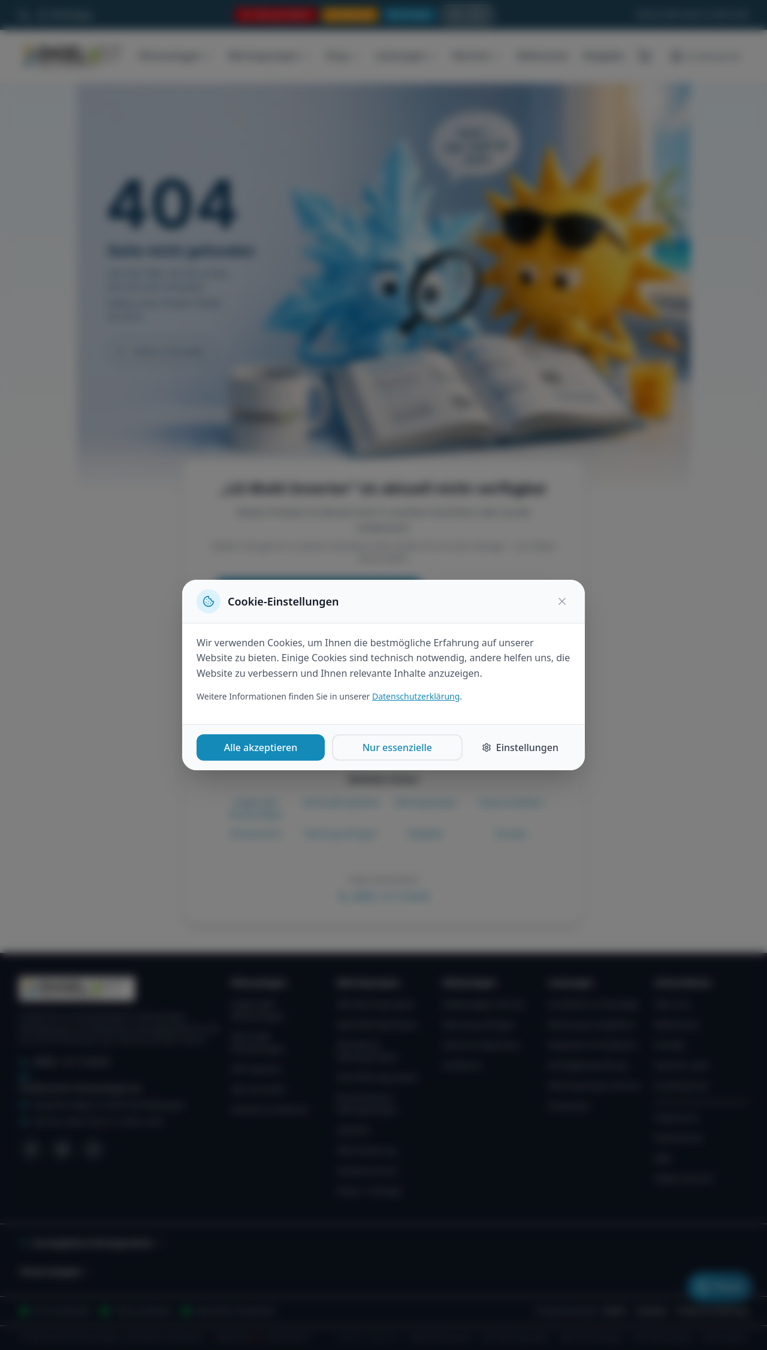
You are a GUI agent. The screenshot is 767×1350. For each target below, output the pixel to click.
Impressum (676, 1117)
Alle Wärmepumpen (376, 1004)
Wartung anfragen (341, 833)
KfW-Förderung (367, 1150)
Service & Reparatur (481, 1045)
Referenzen (543, 55)
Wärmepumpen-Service (594, 1085)
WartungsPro (725, 1338)
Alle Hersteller (258, 1089)
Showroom (569, 1106)
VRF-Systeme (256, 1068)
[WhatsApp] (93, 1149)
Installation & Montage (593, 1004)
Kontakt (511, 833)
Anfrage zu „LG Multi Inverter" (318, 594)
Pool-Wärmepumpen (377, 1077)
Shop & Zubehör (511, 802)
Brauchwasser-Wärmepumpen (367, 1103)
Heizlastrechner (367, 1170)
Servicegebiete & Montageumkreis (92, 1243)
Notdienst (461, 1065)
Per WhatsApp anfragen (383, 627)
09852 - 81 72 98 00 (384, 896)
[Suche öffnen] (467, 15)
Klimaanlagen (175, 55)
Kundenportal (681, 1085)
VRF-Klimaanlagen (663, 1338)
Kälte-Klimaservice (440, 1338)
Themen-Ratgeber (56, 1272)
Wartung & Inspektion (591, 1024)
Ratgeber (604, 55)
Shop (343, 55)
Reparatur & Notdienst (592, 1045)
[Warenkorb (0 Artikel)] (644, 56)
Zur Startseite (490, 594)
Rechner (477, 55)
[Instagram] (62, 1149)
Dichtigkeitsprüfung (587, 1065)
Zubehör (353, 1130)
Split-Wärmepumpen (377, 1024)
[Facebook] (31, 1149)
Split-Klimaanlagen (591, 1338)
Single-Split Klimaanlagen (256, 808)
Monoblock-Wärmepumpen (367, 1051)
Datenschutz (678, 1137)
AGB (662, 1158)
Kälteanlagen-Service (483, 1004)
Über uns (672, 1004)
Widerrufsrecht (683, 1178)
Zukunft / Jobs (681, 1065)
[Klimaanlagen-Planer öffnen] (720, 1287)
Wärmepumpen (269, 55)
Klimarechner (256, 833)
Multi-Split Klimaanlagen (258, 1042)
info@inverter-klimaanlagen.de (80, 1083)
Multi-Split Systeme (341, 802)
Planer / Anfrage (369, 1191)
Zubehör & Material (269, 1109)
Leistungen (406, 55)
